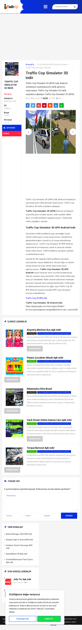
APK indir (9, 128)
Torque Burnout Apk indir (41, 447)
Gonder (69, 516)
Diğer (11, 134)
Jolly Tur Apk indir (22, 579)
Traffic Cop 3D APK (34, 298)
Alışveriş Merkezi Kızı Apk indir (44, 329)
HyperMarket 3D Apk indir (16, 554)
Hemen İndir (35, 349)
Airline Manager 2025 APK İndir (19, 534)
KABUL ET (49, 619)
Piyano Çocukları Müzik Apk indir (45, 357)
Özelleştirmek (22, 619)
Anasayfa (30, 64)
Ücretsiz (8, 94)
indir (45, 98)
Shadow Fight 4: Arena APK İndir (19, 540)
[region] (34, 607)
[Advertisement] (41, 37)
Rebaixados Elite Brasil (39, 388)
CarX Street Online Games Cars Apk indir (49, 420)
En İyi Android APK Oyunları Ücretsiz (52, 64)
